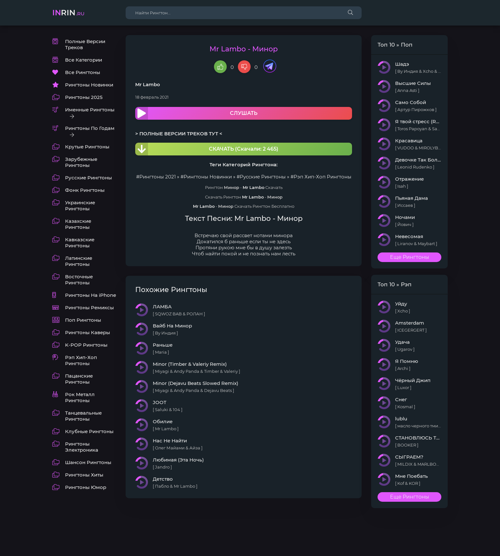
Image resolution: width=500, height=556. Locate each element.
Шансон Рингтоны (88, 462)
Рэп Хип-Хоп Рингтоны (81, 360)
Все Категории (83, 60)
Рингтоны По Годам (89, 128)
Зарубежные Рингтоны (81, 162)
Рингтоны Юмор (85, 487)
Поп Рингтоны (83, 320)
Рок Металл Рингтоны (80, 397)
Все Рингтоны (82, 72)
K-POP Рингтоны (86, 345)
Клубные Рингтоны (89, 431)
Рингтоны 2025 (84, 97)
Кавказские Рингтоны (79, 243)
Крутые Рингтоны (87, 147)
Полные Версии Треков (85, 44)
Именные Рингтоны (89, 110)
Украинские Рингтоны (80, 205)
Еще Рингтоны (409, 257)
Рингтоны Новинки (89, 85)
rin (68, 12)
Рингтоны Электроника (81, 447)
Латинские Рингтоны (78, 261)
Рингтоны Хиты (84, 475)
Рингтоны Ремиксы (89, 307)
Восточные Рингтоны (79, 280)
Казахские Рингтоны (78, 224)
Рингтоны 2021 (157, 177)
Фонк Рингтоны (85, 190)
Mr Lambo (147, 84)
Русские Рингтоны (88, 178)
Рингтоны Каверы (87, 332)
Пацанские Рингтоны (79, 379)
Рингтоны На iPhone (90, 295)
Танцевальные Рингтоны (83, 416)
